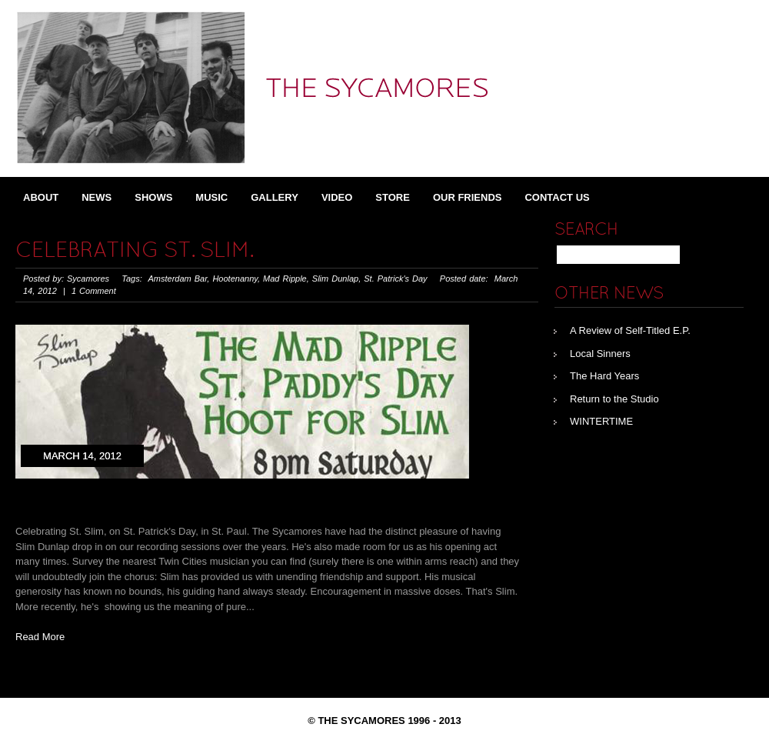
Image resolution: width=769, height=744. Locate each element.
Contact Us (556, 197)
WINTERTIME (601, 421)
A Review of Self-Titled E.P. (630, 330)
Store (392, 197)
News (97, 197)
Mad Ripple (285, 278)
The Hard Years (604, 376)
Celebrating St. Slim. (134, 252)
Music (211, 197)
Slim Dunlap (335, 278)
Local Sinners (600, 353)
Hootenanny (235, 278)
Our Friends (467, 197)
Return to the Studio (614, 399)
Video (336, 197)
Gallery (274, 197)
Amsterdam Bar (177, 278)
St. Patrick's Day (395, 278)
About (40, 197)
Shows (153, 197)
